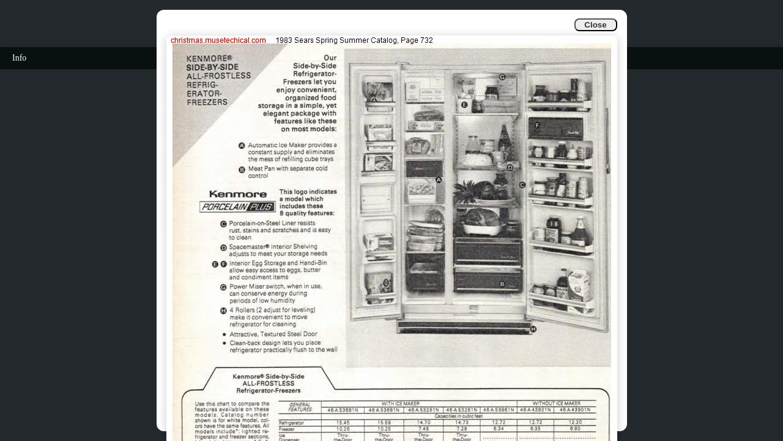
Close (595, 24)
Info (19, 57)
